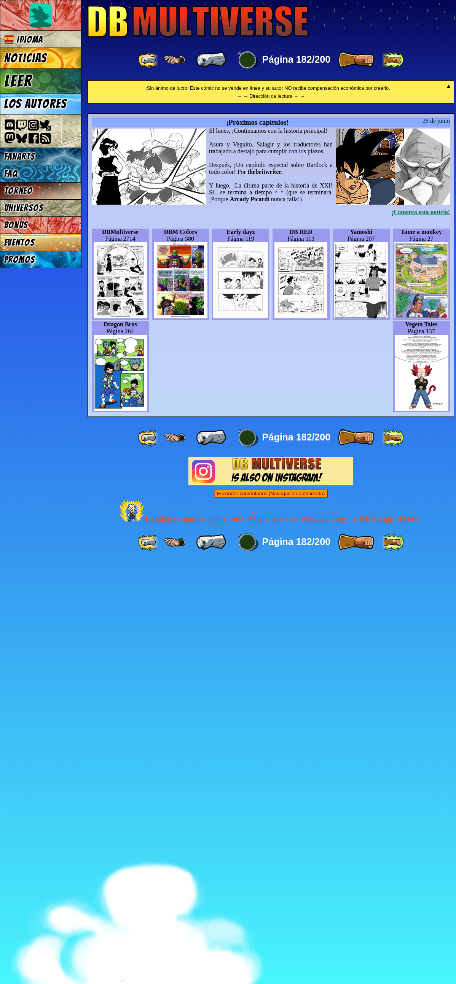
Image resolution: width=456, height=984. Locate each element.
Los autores (35, 103)
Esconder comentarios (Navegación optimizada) (271, 914)
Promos (19, 259)
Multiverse (198, 21)
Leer (18, 81)
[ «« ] (148, 60)
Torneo (18, 191)
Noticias (25, 58)
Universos (24, 208)
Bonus (16, 225)
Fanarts (19, 156)
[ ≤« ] (174, 60)
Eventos (19, 242)
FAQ (11, 173)
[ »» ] (392, 60)
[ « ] (211, 60)
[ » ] (356, 60)
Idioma (23, 39)
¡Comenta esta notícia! (420, 633)
